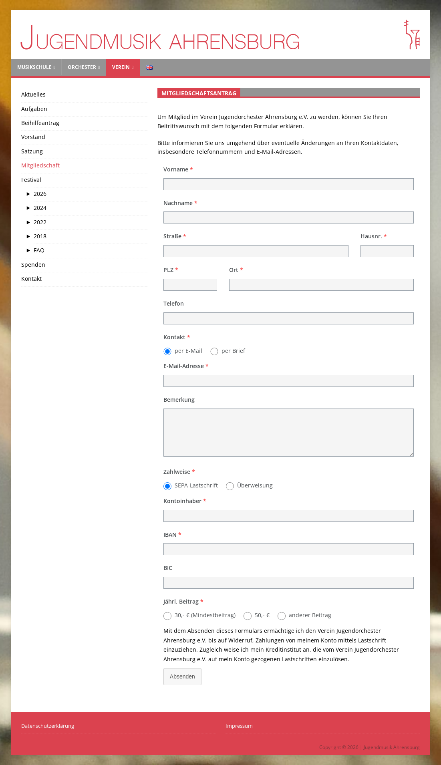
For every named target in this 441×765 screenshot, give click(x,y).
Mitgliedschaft (40, 165)
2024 (40, 207)
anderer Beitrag (310, 615)
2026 (40, 193)
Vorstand (33, 137)
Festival (31, 179)
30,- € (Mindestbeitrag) (205, 615)
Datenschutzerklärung (47, 725)
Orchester (82, 67)
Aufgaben (34, 109)
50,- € (262, 615)
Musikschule (34, 67)
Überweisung (255, 485)
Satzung (32, 151)
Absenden (182, 676)
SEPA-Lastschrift (196, 485)
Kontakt (31, 278)
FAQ (39, 250)
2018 (40, 236)
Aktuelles (33, 94)
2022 (40, 222)
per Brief (233, 350)
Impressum (239, 725)
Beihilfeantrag (40, 123)
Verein (121, 67)
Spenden (33, 264)
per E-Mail (188, 350)
